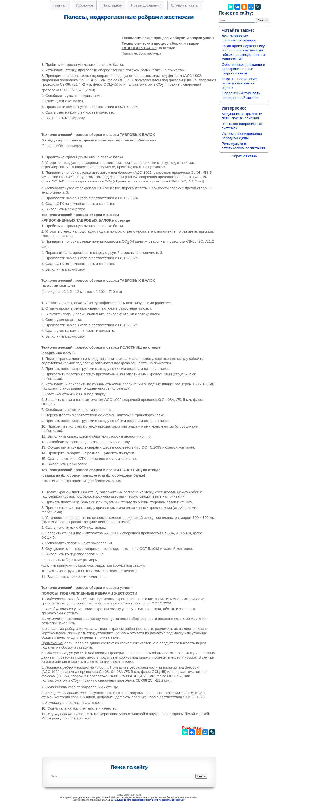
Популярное (112, 5)
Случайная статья (185, 5)
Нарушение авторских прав (129, 800)
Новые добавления (146, 5)
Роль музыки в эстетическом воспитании (243, 145)
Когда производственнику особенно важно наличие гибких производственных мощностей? (243, 52)
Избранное (84, 5)
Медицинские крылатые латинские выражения (242, 116)
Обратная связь (244, 156)
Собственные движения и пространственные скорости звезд (243, 68)
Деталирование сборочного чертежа (239, 38)
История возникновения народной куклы (242, 136)
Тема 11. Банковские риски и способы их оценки (239, 83)
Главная (59, 5)
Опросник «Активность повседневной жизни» (241, 95)
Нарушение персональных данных (165, 800)
